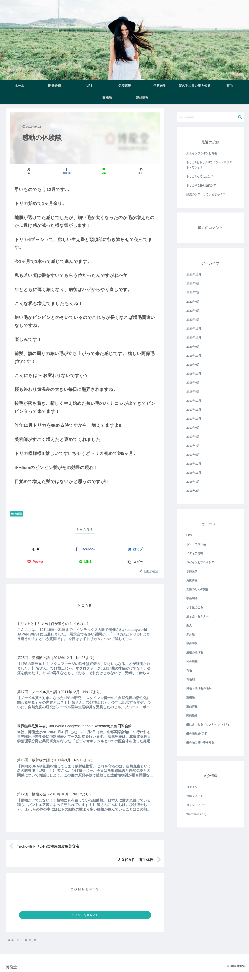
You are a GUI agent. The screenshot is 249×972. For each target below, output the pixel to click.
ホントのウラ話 (196, 544)
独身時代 (191, 643)
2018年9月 (193, 382)
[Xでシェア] (29, 170)
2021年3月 (193, 319)
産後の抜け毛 (194, 652)
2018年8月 (193, 391)
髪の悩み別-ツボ (196, 733)
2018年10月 (193, 373)
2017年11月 (193, 409)
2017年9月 (193, 427)
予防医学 (191, 571)
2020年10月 (193, 337)
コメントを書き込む (85, 915)
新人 (189, 625)
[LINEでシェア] (104, 170)
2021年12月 (193, 274)
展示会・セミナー (197, 616)
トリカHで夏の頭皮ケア (201, 185)
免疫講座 (191, 580)
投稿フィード (194, 796)
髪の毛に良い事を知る (200, 742)
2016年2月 (193, 490)
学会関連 (191, 598)
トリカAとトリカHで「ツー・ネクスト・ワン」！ (209, 165)
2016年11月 (193, 472)
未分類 (16, 513)
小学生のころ (194, 607)
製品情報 (191, 706)
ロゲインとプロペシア (200, 562)
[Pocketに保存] (35, 561)
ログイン (191, 787)
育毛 (189, 670)
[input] (210, 117)
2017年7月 (193, 445)
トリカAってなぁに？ (199, 176)
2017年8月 (193, 436)
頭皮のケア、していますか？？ (205, 194)
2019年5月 (193, 364)
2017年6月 (193, 454)
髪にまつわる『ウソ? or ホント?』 (208, 724)
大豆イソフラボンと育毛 (201, 153)
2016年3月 (193, 481)
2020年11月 (193, 328)
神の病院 (191, 661)
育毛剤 (190, 679)
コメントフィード (197, 805)
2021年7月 (193, 292)
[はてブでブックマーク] (135, 549)
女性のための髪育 (197, 589)
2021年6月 (193, 301)
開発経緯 (191, 715)
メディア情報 (194, 553)
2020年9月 (193, 346)
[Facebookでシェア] (66, 170)
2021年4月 (193, 310)
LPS (189, 535)
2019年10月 (193, 355)
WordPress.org (196, 814)
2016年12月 (193, 463)
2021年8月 (193, 283)
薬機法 (190, 697)
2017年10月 (193, 418)
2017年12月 (193, 400)
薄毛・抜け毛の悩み (198, 688)
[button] (141, 170)
